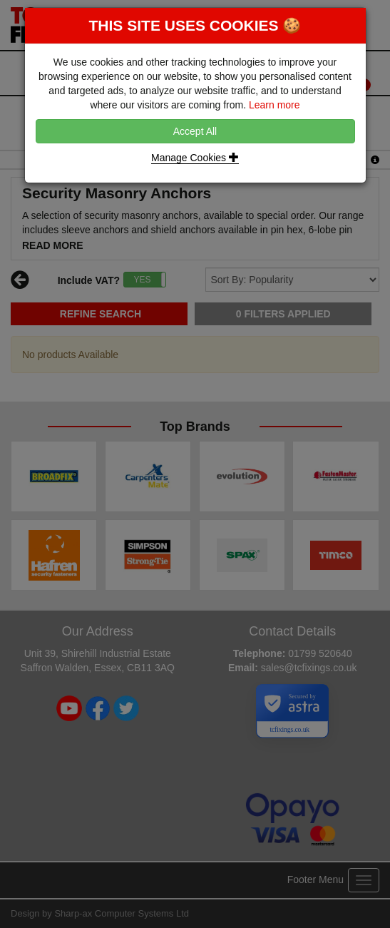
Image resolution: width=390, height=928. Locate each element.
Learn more (274, 105)
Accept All (195, 131)
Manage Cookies (195, 157)
